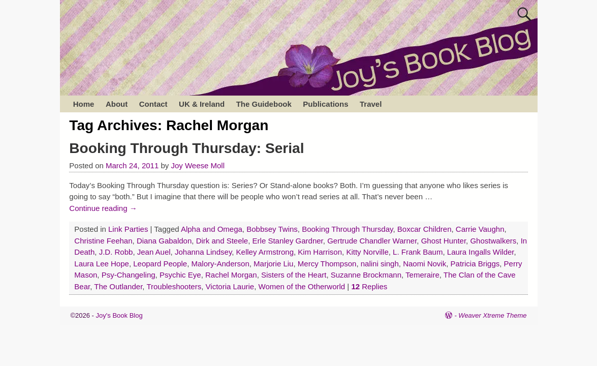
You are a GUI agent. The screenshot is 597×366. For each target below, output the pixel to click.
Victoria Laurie (230, 286)
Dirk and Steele (222, 240)
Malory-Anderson (220, 263)
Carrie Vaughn (480, 229)
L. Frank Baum (418, 252)
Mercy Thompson (327, 263)
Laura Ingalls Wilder (480, 252)
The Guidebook (264, 104)
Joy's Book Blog (119, 315)
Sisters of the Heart (293, 274)
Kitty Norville (367, 252)
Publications (325, 104)
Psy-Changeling (128, 274)
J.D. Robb (116, 252)
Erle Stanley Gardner (288, 240)
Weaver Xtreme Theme (492, 315)
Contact (153, 104)
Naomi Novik (424, 263)
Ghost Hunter (443, 240)
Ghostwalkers (493, 240)
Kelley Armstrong (265, 252)
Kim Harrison (320, 252)
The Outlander (118, 286)
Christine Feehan (103, 240)
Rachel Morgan (231, 274)
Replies (369, 286)
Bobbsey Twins (272, 229)
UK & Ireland (202, 104)
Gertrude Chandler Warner (372, 240)
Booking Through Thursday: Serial (186, 148)
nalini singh (380, 263)
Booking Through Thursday (347, 229)
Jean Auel (154, 252)
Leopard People (160, 263)
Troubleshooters (173, 286)
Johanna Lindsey (203, 252)
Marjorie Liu (273, 263)
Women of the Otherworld (302, 286)
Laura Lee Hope (101, 263)
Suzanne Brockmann (366, 274)
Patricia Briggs (475, 263)
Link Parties (128, 229)
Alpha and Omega (211, 229)
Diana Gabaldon (164, 240)
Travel (371, 104)
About (117, 104)
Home (84, 104)
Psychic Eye (180, 274)
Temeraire (422, 274)
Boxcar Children (424, 229)
